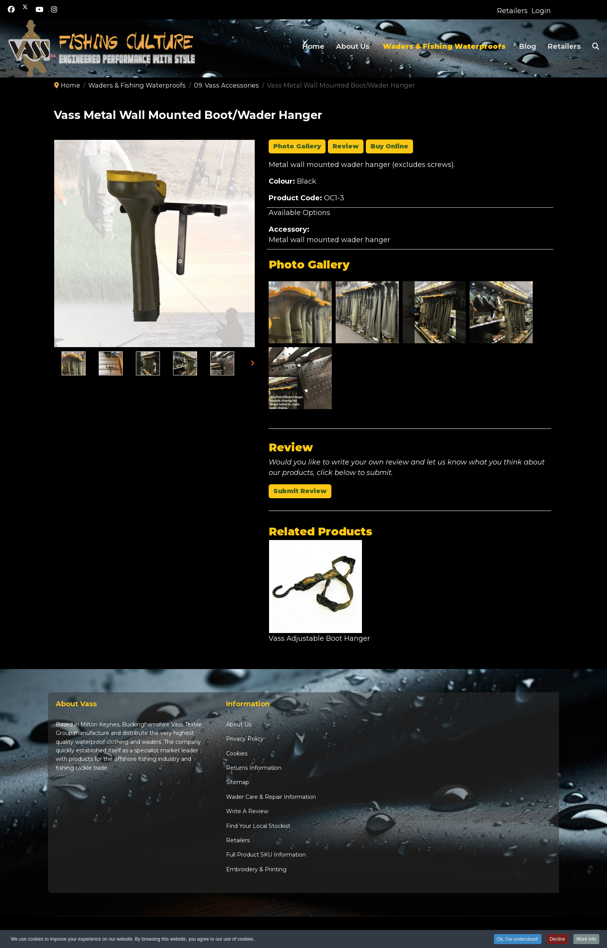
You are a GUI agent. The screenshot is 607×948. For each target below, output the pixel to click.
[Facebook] (11, 9)
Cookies (236, 753)
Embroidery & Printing (256, 869)
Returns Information (253, 767)
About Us (352, 46)
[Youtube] (39, 9)
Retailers (512, 11)
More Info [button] (586, 940)
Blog (527, 46)
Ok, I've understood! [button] (517, 940)
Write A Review (247, 811)
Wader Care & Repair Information (271, 796)
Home (313, 46)
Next (255, 364)
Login (541, 11)
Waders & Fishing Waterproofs (444, 46)
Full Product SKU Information (266, 854)
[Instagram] (54, 9)
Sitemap (237, 782)
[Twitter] (25, 9)
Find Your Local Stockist (258, 825)
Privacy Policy (245, 738)
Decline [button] (557, 940)
